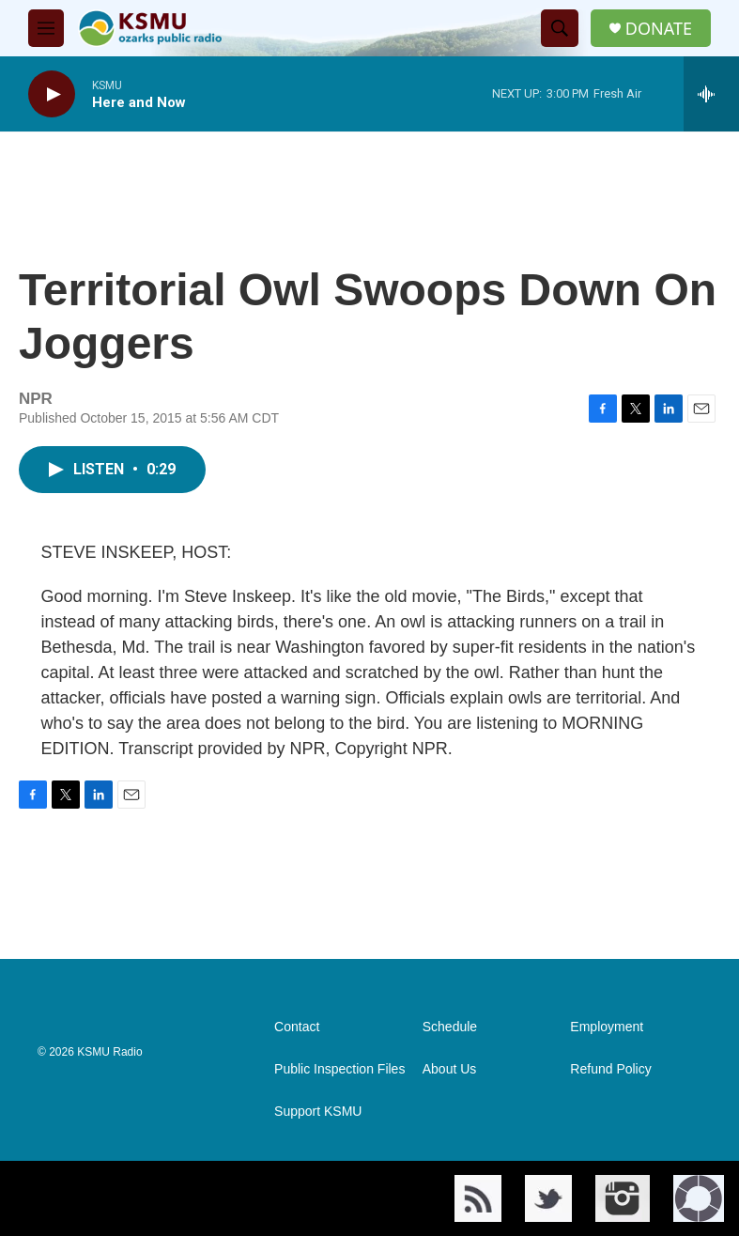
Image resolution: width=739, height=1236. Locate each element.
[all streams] (711, 93)
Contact (296, 1027)
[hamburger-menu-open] (46, 28)
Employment (606, 1027)
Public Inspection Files (339, 1069)
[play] (52, 94)
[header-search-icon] (559, 28)
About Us (450, 1069)
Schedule (450, 1027)
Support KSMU (318, 1112)
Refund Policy (610, 1069)
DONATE (658, 29)
